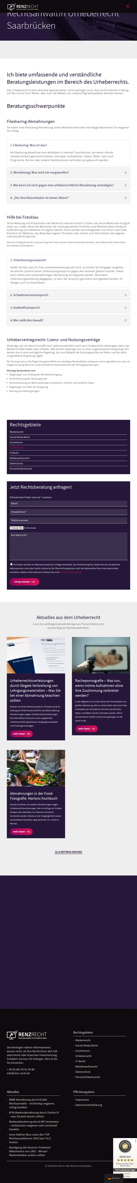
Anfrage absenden (22, 582)
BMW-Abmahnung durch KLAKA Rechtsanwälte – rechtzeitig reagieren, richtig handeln (32, 1103)
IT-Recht (14, 453)
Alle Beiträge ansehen (68, 852)
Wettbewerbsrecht (19, 458)
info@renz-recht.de (18, 1073)
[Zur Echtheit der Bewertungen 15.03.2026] (125, 1175)
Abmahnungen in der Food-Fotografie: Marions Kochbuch (33, 796)
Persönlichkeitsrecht (21, 468)
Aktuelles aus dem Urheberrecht (68, 617)
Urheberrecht (17, 447)
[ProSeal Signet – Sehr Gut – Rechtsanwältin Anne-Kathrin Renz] (125, 1153)
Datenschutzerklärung (70, 572)
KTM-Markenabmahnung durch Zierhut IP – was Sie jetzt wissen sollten (34, 1114)
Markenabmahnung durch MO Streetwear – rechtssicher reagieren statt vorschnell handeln (34, 1125)
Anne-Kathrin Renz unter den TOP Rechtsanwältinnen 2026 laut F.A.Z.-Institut (30, 1138)
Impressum (82, 1100)
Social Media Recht (20, 437)
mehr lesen (19, 733)
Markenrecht (16, 432)
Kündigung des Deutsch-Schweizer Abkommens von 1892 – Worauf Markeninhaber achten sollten (30, 1151)
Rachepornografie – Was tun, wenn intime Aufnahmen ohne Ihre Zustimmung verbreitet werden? (99, 688)
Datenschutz (16, 463)
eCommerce (16, 442)
